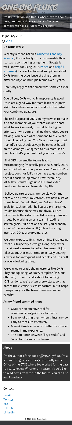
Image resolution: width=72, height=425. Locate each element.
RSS (6, 403)
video (45, 67)
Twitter (8, 399)
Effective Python (49, 356)
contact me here (14, 25)
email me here (12, 377)
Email (7, 395)
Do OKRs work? (13, 47)
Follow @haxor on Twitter (33, 368)
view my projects (42, 25)
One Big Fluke (29, 6)
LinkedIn (9, 412)
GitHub (8, 408)
